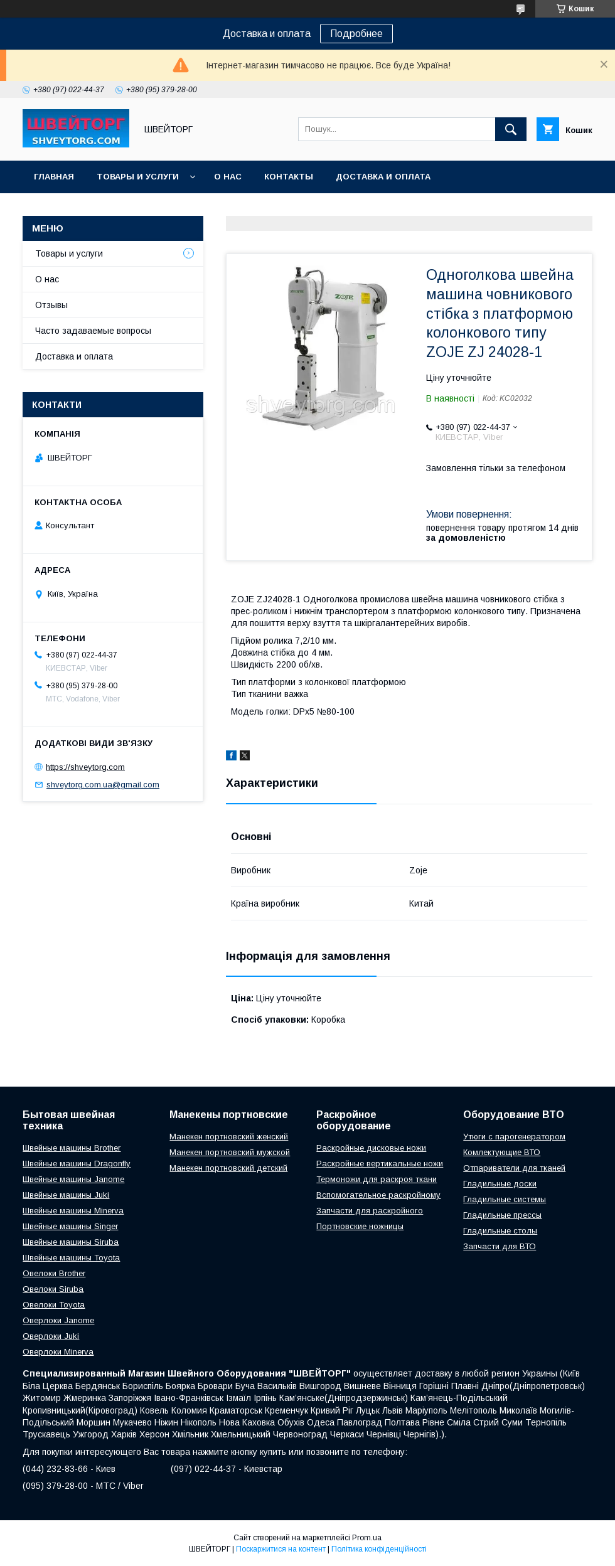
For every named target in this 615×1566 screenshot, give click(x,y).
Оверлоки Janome (58, 1320)
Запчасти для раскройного (369, 1210)
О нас (228, 176)
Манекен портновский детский (228, 1168)
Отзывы (51, 305)
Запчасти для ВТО (499, 1246)
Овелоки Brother (54, 1273)
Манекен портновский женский (228, 1136)
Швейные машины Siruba (71, 1242)
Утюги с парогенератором (514, 1136)
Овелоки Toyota (54, 1304)
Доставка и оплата (383, 176)
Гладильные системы (504, 1199)
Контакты (288, 176)
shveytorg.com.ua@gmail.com (102, 784)
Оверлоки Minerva (58, 1351)
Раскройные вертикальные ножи (379, 1163)
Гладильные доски (500, 1183)
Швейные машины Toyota (71, 1257)
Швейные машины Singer (70, 1226)
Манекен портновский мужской (229, 1152)
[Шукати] (511, 129)
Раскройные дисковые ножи (371, 1148)
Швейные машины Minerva (73, 1210)
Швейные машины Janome (73, 1179)
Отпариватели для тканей (514, 1168)
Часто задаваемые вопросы (93, 331)
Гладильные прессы (502, 1215)
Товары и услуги (138, 176)
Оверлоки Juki (51, 1336)
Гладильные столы (500, 1230)
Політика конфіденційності (379, 1549)
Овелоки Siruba (53, 1289)
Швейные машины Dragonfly (77, 1163)
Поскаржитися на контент (281, 1549)
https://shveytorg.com (85, 766)
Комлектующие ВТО (501, 1152)
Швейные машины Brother (71, 1148)
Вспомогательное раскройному (378, 1195)
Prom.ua (367, 1537)
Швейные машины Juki (66, 1195)
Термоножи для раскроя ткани (376, 1179)
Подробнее (356, 33)
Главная (54, 176)
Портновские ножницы (360, 1226)
